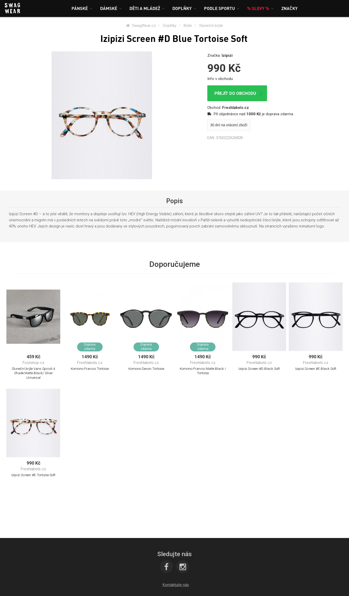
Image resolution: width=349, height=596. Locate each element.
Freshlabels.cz (235, 107)
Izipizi (227, 55)
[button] (82, 8)
